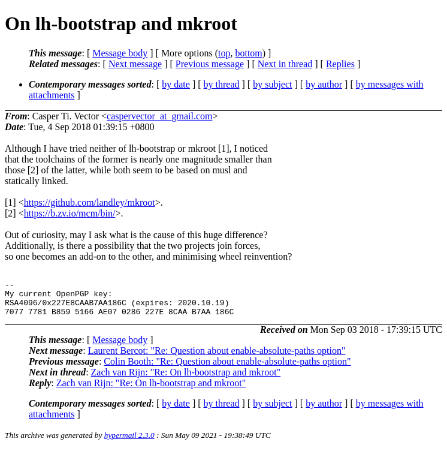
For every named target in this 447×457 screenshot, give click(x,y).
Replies (340, 64)
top (224, 53)
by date (176, 84)
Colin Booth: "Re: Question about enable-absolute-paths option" (227, 368)
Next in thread (285, 64)
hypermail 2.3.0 (129, 442)
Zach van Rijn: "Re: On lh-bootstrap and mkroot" (186, 379)
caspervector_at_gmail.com (159, 116)
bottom (248, 53)
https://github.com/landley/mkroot (89, 202)
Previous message (210, 64)
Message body (119, 53)
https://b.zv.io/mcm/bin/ (70, 213)
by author (324, 84)
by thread (222, 84)
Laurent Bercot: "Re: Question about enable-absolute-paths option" (217, 358)
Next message (135, 64)
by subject (272, 84)
